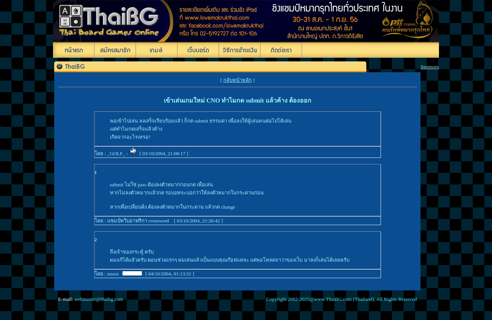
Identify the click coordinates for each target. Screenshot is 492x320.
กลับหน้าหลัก (237, 80)
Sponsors (430, 67)
